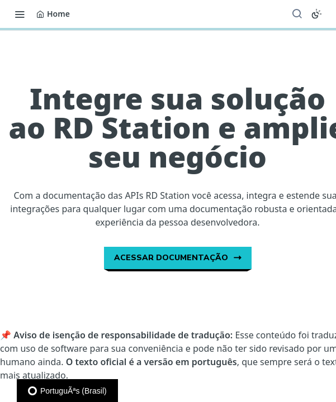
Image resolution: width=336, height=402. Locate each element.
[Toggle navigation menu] (19, 14)
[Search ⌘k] (296, 14)
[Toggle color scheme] (316, 14)
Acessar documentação (178, 257)
